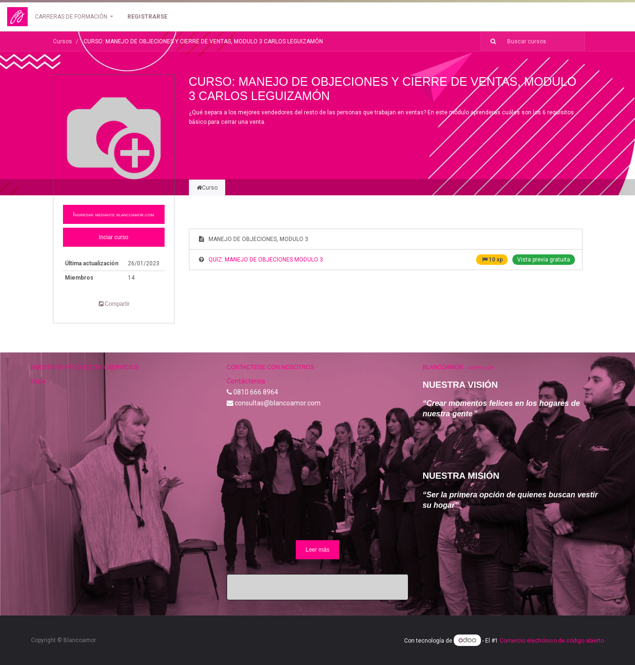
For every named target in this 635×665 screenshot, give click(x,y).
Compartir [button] (113, 304)
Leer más (317, 549)
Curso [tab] (207, 187)
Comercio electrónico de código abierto (552, 640)
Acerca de (481, 367)
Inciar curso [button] (113, 237)
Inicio (38, 381)
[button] (114, 214)
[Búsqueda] (489, 41)
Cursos (62, 41)
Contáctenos (246, 381)
